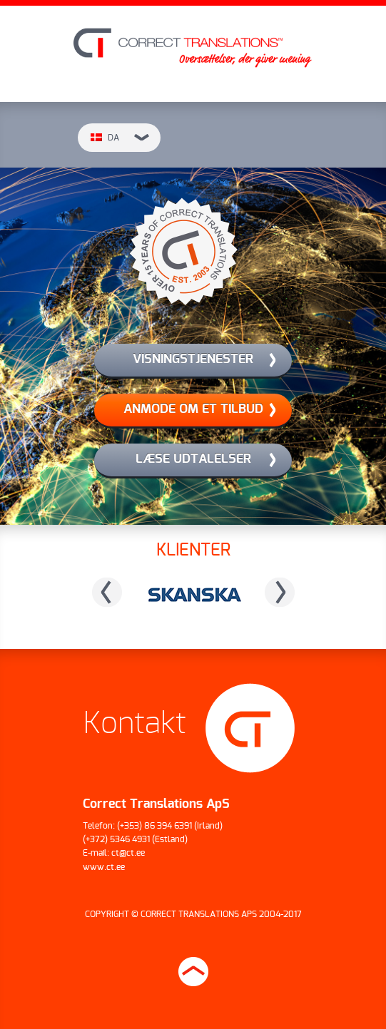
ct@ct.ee (128, 853)
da (120, 137)
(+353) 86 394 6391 (154, 825)
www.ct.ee (104, 867)
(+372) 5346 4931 (116, 839)
